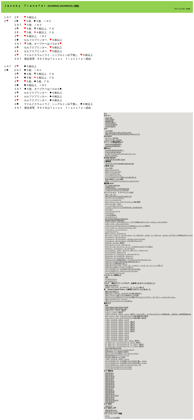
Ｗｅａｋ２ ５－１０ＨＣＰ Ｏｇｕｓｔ (119, 256)
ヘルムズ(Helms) (110, 215)
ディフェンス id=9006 (112, 417)
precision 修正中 (110, 122)
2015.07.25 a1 (109, 397)
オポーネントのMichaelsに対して (116, 263)
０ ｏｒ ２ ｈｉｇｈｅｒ (114, 198)
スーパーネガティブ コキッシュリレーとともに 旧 (123, 365)
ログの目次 (109, 131)
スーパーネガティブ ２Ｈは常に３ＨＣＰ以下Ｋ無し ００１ (126, 361)
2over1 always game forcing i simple (116, 307)
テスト (107, 415)
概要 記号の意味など (112, 285)
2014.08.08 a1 (109, 390)
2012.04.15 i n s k (111, 410)
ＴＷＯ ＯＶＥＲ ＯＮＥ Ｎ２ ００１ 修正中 (122, 340)
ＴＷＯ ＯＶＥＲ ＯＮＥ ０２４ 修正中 (120, 329)
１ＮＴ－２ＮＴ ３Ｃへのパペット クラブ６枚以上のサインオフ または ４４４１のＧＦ (136, 222)
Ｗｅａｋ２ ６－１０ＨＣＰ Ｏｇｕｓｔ (119, 258)
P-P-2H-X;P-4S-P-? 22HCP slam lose (117, 188)
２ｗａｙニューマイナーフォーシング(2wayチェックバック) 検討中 (127, 226)
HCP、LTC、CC (110, 194)
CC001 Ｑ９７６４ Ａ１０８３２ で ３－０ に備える (124, 287)
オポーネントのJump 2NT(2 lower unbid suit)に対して (122, 261)
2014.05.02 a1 (109, 384)
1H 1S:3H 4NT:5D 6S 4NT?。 (114, 150)
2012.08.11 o (109, 373)
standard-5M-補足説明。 (113, 146)
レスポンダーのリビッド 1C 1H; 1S (117, 190)
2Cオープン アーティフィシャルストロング (119, 350)
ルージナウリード (111, 217)
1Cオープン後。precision (113, 140)
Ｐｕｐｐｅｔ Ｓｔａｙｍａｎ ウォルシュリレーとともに (125, 239)
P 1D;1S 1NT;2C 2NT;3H (113, 152)
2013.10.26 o (109, 374)
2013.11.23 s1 (109, 378)
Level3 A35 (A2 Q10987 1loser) (115, 159)
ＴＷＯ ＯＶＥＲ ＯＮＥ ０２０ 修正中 (120, 322)
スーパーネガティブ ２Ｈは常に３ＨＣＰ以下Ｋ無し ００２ (126, 363)
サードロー (109, 209)
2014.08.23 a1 (109, 392)
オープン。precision (111, 138)
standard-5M (109, 121)
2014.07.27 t (109, 389)
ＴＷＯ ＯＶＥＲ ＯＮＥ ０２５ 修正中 (120, 331)
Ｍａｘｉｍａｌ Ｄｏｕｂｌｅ (115, 233)
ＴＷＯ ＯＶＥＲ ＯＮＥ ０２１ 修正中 (120, 323)
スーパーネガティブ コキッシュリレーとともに (121, 271)
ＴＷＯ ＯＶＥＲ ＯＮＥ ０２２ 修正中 (120, 325)
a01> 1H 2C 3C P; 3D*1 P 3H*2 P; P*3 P (118, 132)
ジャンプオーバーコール (113, 175)
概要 (106, 277)
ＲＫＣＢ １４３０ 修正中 (114, 243)
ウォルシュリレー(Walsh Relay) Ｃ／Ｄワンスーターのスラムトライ (128, 260)
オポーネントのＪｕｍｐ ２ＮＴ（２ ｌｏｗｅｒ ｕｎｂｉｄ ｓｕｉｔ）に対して (134, 265)
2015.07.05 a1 (109, 394)
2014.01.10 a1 (109, 382)
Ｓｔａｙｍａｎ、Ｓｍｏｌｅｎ (115, 252)
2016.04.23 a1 (109, 399)
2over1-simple (109, 119)
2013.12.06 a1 (109, 381)
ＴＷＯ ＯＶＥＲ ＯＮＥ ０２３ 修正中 (120, 327)
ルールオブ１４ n (111, 279)
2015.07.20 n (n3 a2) (112, 395)
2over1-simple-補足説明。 (113, 144)
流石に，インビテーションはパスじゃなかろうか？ (122, 181)
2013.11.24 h (109, 379)
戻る (105, 113)
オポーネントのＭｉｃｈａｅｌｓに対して (119, 267)
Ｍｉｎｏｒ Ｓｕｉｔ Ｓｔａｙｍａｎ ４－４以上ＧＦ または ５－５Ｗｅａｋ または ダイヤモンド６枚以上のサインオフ (149, 235)
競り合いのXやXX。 (111, 155)
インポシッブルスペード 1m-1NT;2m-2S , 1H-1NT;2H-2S (123, 207)
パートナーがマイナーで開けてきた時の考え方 (120, 177)
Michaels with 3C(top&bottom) (114, 220)
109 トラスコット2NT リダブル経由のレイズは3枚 (122, 295)
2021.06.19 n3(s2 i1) (111, 400)
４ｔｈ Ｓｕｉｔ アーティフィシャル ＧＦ (120, 228)
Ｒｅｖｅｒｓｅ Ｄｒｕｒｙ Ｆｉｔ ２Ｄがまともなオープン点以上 (129, 246)
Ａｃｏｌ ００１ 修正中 (114, 312)
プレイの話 (109, 168)
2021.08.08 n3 (109, 402)
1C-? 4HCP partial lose (112, 185)
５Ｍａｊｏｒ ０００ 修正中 (115, 310)
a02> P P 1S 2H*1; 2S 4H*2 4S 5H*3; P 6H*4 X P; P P (122, 134)
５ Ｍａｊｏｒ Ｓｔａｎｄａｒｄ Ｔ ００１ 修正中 (124, 344)
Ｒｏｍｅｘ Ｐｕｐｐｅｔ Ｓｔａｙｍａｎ (120, 248)
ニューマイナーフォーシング (114, 273)
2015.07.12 (108, 406)
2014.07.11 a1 (109, 386)
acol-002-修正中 (110, 126)
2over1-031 (108, 118)
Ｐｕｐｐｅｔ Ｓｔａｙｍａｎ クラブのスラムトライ (123, 241)
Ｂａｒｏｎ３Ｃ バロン (113, 204)
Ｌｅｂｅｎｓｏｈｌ (112, 231)
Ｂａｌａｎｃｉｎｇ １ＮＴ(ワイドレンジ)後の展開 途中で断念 (126, 316)
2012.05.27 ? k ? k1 (111, 411)
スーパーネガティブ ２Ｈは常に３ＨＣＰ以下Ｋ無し (123, 269)
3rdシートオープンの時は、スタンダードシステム (121, 353)
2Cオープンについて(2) (113, 171)
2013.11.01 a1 (109, 376)
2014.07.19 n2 (109, 387)
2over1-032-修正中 (111, 124)
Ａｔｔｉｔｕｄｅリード (113, 200)
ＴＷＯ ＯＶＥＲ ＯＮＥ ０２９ (117, 338)
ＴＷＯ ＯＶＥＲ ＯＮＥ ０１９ (117, 359)
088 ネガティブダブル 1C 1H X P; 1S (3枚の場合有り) (123, 293)
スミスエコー (109, 213)
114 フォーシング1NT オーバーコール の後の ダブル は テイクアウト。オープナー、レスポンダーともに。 (140, 297)
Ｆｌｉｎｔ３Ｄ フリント (114, 205)
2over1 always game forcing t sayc (116, 309)
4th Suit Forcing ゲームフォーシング (117, 355)
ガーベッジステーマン (112, 173)
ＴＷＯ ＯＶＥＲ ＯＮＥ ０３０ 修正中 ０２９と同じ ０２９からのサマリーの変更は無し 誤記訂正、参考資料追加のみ (148, 314)
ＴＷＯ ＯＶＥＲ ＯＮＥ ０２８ (117, 337)
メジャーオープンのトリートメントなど (118, 368)
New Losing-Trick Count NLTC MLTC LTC (118, 196)
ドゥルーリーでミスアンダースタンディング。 (120, 154)
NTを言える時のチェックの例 (115, 357)
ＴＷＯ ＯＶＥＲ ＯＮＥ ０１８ (117, 320)
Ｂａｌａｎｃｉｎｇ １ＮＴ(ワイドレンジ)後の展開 (122, 202)
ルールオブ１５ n (111, 281)
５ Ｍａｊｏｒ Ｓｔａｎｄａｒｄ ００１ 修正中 (123, 342)
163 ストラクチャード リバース (116, 299)
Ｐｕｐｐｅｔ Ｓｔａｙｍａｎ (115, 237)
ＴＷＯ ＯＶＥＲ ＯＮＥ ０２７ (117, 335)
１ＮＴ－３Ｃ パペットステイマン (117, 224)
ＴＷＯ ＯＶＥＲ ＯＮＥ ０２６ (117, 333)
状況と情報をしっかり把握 (114, 179)
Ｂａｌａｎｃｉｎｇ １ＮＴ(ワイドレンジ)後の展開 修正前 (125, 318)
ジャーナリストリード (112, 211)
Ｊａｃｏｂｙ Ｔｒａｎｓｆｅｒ (116, 229)
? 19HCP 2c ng (110, 187)
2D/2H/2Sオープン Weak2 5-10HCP (117, 351)
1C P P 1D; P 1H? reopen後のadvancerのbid (119, 163)
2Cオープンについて (112, 170)
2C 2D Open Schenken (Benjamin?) (116, 219)
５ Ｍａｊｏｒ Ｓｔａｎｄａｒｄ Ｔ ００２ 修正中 (124, 346)
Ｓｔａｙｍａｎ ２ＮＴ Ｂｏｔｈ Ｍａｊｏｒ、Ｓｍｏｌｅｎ (126, 250)
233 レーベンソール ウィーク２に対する (118, 301)
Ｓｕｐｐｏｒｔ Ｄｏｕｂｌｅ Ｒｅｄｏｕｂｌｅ (122, 254)
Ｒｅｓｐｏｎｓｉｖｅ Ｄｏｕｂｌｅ (117, 244)
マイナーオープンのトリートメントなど (118, 366)
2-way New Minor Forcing (113, 348)
